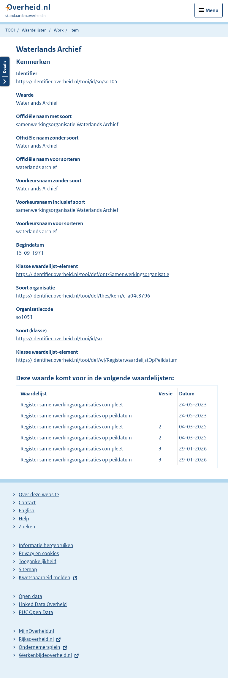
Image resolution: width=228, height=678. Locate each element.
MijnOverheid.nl (36, 631)
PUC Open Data (36, 612)
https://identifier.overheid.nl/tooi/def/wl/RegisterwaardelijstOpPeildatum (97, 360)
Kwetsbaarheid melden (44, 577)
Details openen (5, 71)
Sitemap (28, 569)
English (26, 510)
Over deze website (39, 494)
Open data (30, 596)
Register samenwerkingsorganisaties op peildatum (76, 415)
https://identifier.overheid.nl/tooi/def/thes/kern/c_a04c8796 (83, 295)
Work (59, 30)
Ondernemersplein (39, 647)
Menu (211, 10)
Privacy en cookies (39, 553)
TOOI (10, 30)
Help (24, 518)
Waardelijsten (34, 30)
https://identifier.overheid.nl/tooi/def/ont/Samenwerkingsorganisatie (92, 274)
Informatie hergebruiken (46, 545)
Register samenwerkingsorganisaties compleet (71, 404)
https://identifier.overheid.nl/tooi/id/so (59, 338)
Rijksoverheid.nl (36, 639)
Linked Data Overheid (43, 604)
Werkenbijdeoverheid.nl (45, 655)
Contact (27, 502)
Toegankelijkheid (37, 561)
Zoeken (27, 526)
